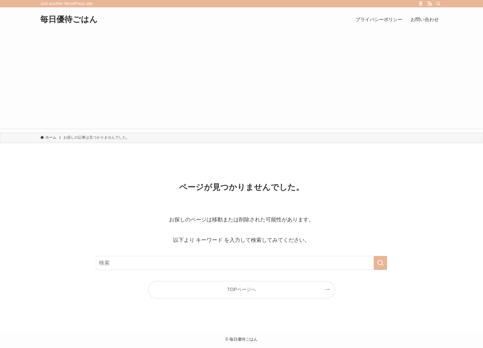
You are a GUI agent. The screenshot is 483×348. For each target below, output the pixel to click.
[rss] (429, 3)
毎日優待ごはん (69, 19)
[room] (421, 3)
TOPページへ (241, 289)
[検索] (438, 3)
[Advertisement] (241, 82)
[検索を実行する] (380, 263)
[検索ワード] (241, 263)
